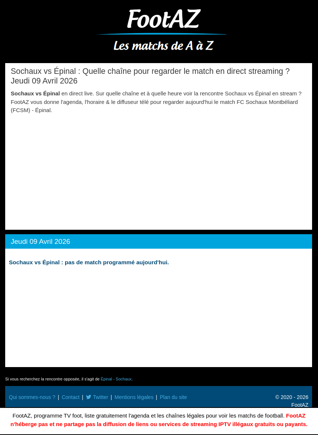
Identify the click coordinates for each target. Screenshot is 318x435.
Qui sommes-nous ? (32, 397)
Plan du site (173, 397)
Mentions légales (134, 397)
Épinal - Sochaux (116, 379)
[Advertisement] (159, 170)
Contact (70, 397)
